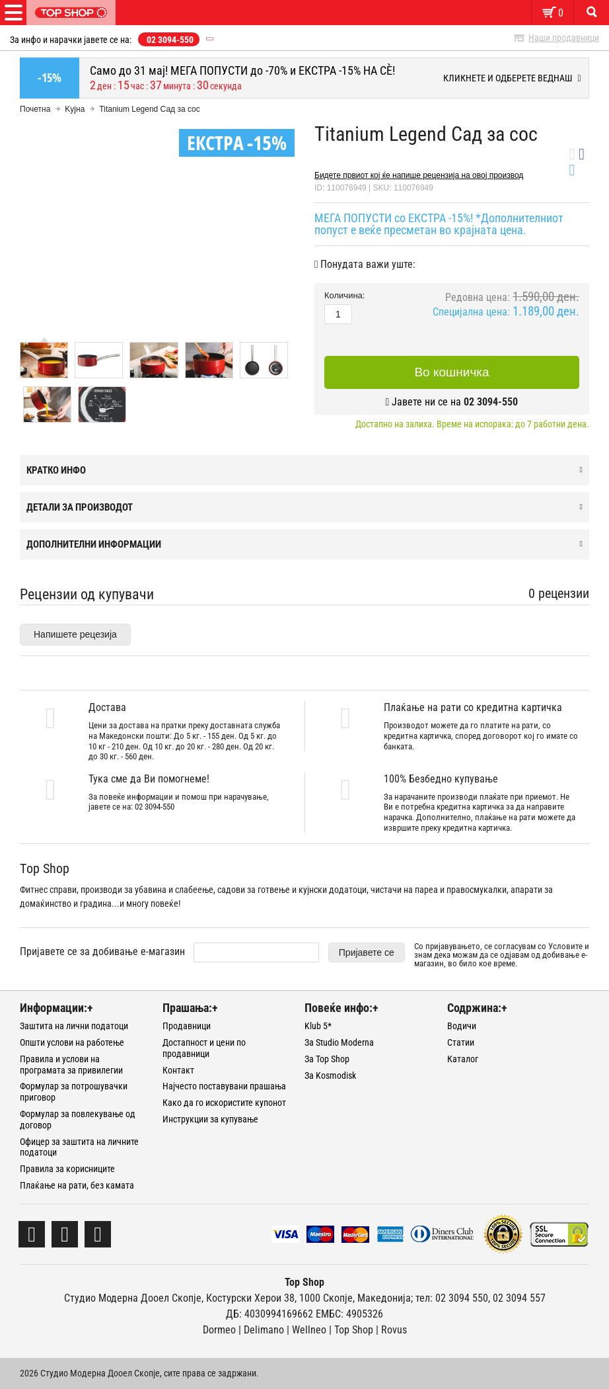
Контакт (178, 1070)
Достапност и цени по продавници (204, 1048)
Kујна (75, 109)
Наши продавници (563, 37)
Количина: (344, 295)
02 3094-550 (170, 39)
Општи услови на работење (72, 1042)
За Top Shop (326, 1059)
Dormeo (219, 1330)
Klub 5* (318, 1026)
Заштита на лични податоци (74, 1026)
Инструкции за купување (210, 1119)
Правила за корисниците (67, 1168)
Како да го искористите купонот (224, 1102)
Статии (460, 1042)
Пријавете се (366, 952)
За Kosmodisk (330, 1075)
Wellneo (309, 1330)
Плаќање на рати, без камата (77, 1185)
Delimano (264, 1330)
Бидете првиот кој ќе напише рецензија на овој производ (418, 175)
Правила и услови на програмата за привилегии (71, 1064)
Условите (565, 946)
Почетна (35, 109)
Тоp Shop (353, 1330)
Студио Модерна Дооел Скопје (132, 1298)
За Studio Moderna (339, 1042)
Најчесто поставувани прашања (224, 1086)
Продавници (186, 1026)
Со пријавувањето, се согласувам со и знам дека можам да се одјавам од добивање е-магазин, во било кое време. (501, 955)
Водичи (461, 1026)
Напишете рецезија (75, 634)
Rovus (394, 1330)
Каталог (462, 1059)
